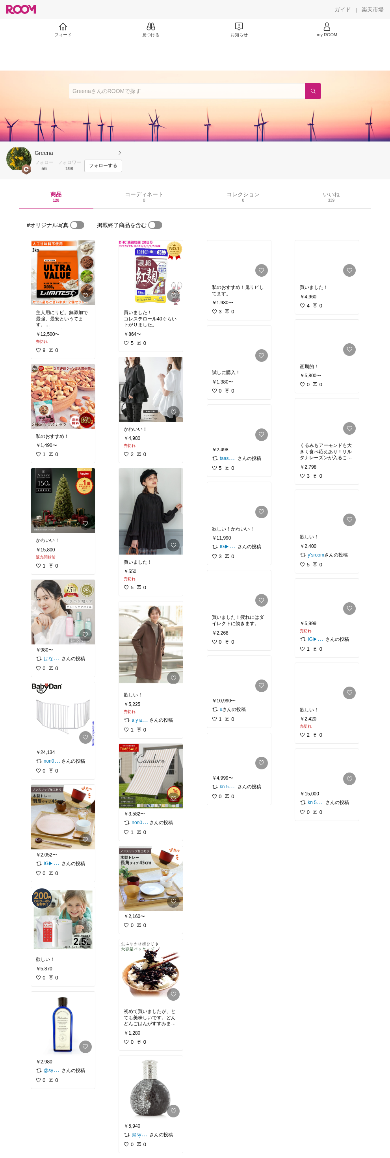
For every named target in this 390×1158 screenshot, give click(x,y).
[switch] (77, 225)
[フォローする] (103, 166)
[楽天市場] (373, 9)
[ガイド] (342, 9)
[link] (63, 272)
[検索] (313, 91)
